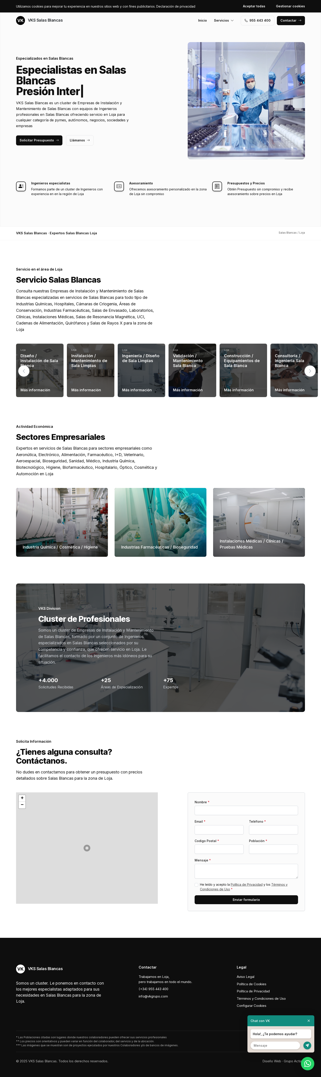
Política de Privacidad (247, 884)
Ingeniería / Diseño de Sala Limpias (140, 358)
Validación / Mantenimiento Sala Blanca (188, 360)
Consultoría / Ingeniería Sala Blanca (289, 360)
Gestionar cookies (290, 6)
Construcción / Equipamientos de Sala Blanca (242, 360)
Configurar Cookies (251, 1006)
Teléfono (257, 821)
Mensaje (203, 860)
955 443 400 (258, 20)
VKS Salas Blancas (39, 20)
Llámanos (80, 140)
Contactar (290, 20)
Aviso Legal (245, 977)
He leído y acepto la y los (244, 887)
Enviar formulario (246, 900)
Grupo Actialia (294, 1061)
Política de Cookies (251, 984)
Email (200, 821)
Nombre (202, 802)
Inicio (202, 20)
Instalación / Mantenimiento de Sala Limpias (89, 360)
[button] (310, 371)
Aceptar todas (254, 6)
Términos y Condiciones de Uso (261, 998)
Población (258, 841)
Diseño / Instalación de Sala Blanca (39, 360)
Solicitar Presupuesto (39, 140)
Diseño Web (271, 1061)
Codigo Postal (207, 841)
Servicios (224, 20)
